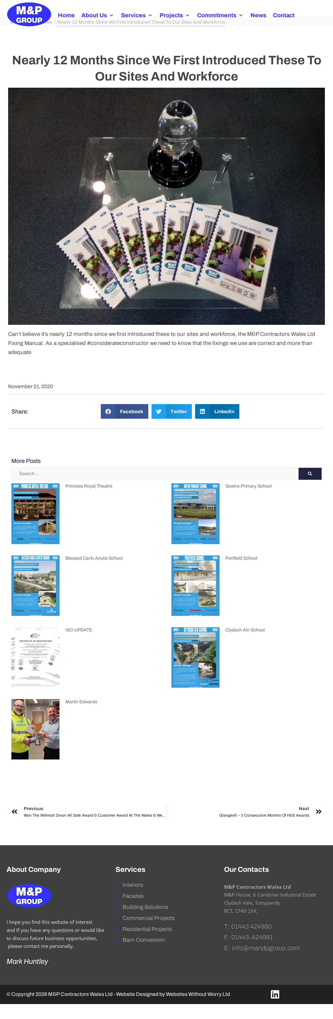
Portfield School (241, 573)
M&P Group (22, 37)
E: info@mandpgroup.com (262, 962)
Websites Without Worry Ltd (198, 1009)
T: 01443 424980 (248, 941)
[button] (98, 15)
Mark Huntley (27, 976)
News (46, 37)
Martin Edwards (81, 716)
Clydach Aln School (245, 645)
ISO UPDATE (78, 645)
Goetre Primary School (248, 501)
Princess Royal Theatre (89, 501)
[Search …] (153, 488)
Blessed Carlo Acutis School (94, 573)
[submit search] (310, 489)
